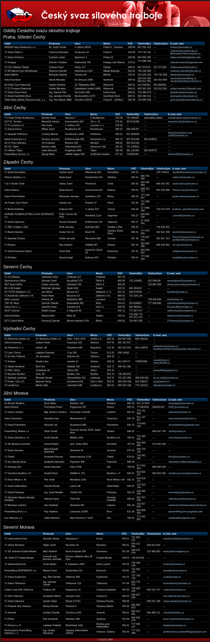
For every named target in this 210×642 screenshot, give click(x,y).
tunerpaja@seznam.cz (181, 403)
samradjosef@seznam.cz (181, 280)
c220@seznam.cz (178, 135)
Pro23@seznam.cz (179, 456)
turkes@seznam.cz (174, 564)
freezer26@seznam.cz (180, 154)
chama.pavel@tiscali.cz (183, 67)
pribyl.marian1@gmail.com (185, 88)
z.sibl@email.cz (172, 577)
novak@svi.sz (161, 360)
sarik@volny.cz (177, 431)
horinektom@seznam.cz (177, 583)
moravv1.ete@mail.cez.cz (182, 121)
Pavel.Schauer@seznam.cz (188, 237)
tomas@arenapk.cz (181, 47)
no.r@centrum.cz (182, 244)
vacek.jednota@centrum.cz (185, 81)
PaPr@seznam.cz (178, 407)
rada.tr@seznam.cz (184, 177)
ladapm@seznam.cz (174, 625)
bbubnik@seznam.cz (182, 74)
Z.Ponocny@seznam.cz (180, 320)
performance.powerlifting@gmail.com (184, 631)
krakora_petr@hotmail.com (188, 209)
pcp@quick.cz (161, 381)
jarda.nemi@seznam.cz (186, 196)
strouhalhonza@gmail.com (183, 424)
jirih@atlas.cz (175, 299)
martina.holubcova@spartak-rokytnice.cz (177, 349)
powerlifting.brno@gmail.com (185, 511)
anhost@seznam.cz (179, 412)
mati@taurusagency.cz (176, 551)
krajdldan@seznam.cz (185, 257)
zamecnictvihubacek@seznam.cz (187, 505)
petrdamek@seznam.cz (183, 92)
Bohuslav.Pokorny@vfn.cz (185, 53)
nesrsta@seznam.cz (180, 437)
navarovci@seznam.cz (180, 315)
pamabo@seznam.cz (175, 570)
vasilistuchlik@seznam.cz (178, 538)
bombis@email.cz (177, 292)
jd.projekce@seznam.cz (183, 96)
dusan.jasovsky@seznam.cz (183, 284)
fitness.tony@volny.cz (185, 190)
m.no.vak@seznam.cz (165, 377)
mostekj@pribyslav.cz (181, 492)
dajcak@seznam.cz (164, 385)
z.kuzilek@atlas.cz (173, 612)
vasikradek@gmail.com (181, 518)
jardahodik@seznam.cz (186, 239)
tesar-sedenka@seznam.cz (178, 619)
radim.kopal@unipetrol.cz (182, 310)
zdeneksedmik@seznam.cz (182, 303)
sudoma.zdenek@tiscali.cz (185, 71)
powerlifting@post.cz (165, 370)
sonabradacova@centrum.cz (184, 117)
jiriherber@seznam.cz (165, 346)
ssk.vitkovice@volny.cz (176, 596)
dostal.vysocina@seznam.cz (184, 473)
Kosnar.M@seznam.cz (179, 306)
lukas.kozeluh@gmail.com (185, 57)
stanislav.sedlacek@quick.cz (184, 461)
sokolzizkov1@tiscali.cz (183, 51)
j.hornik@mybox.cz (184, 215)
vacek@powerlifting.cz (183, 78)
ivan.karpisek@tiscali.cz (182, 418)
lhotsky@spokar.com (180, 132)
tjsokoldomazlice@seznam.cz (189, 172)
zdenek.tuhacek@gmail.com (186, 62)
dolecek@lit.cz (161, 362)
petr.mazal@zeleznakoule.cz (186, 99)
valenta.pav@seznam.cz (182, 498)
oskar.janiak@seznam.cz (177, 601)
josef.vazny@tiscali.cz (185, 183)
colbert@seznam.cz (174, 589)
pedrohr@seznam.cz (184, 232)
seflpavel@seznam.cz (185, 251)
